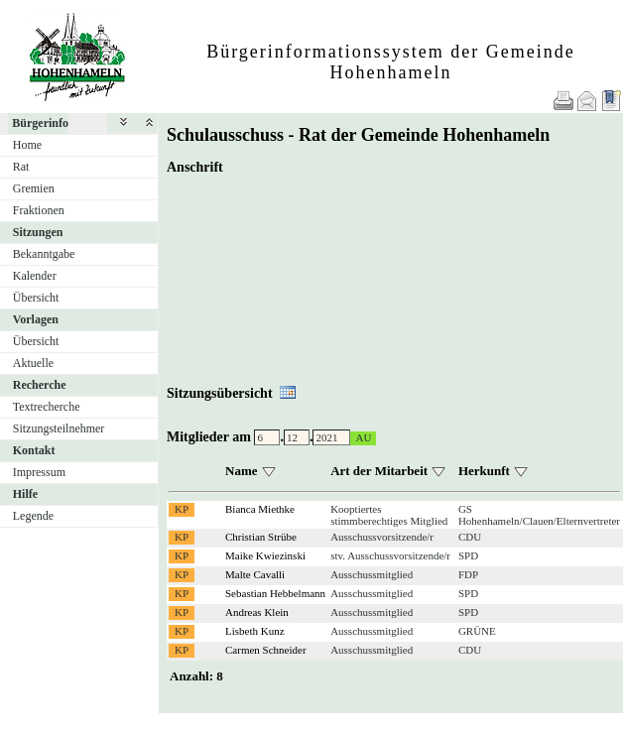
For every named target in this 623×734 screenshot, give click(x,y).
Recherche (39, 385)
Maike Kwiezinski (265, 555)
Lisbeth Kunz (255, 631)
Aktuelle (33, 363)
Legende (33, 516)
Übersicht (36, 298)
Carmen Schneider (266, 650)
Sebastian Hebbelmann (275, 593)
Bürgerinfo (40, 123)
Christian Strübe (261, 537)
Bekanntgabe (44, 254)
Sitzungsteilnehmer (59, 428)
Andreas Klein (257, 612)
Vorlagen (36, 319)
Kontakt (34, 450)
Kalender (35, 276)
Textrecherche (46, 407)
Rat (21, 167)
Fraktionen (38, 210)
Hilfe (25, 494)
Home (27, 145)
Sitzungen (38, 232)
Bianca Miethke (260, 509)
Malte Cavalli (255, 574)
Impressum (39, 472)
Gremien (34, 188)
